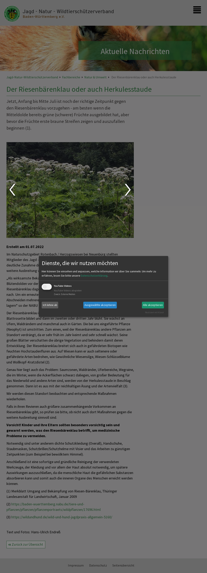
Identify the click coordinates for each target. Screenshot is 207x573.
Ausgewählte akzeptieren (100, 305)
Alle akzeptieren (153, 305)
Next (128, 189)
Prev (12, 189)
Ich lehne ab (50, 305)
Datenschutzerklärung (94, 275)
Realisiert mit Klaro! (154, 312)
